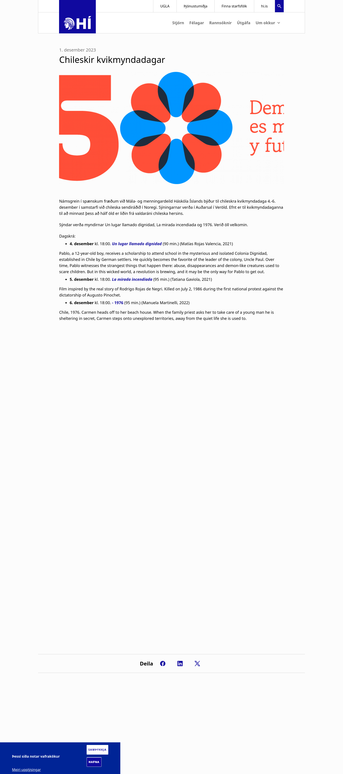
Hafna (94, 762)
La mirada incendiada (132, 279)
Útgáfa (243, 22)
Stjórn (178, 22)
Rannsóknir (220, 22)
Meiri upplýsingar (26, 769)
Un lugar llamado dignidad (137, 243)
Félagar (196, 22)
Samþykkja (97, 750)
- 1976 (117, 302)
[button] (279, 6)
